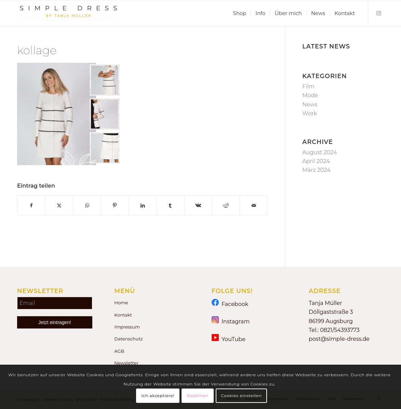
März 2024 (316, 170)
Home (121, 302)
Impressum (127, 327)
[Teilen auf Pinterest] (115, 205)
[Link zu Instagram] (379, 13)
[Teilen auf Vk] (198, 205)
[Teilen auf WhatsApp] (87, 205)
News (309, 104)
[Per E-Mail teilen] (253, 205)
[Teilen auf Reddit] (226, 205)
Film (308, 86)
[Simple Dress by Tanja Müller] (68, 13)
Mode (310, 95)
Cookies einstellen (241, 395)
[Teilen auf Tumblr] (170, 205)
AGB (119, 351)
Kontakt (123, 315)
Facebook (230, 304)
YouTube (228, 339)
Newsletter (126, 363)
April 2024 (316, 161)
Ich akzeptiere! (158, 395)
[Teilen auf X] (59, 205)
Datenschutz (128, 338)
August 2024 (319, 152)
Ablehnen (198, 395)
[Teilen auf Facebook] (31, 205)
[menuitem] (239, 13)
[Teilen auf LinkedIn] (142, 205)
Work (309, 113)
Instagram (231, 321)
